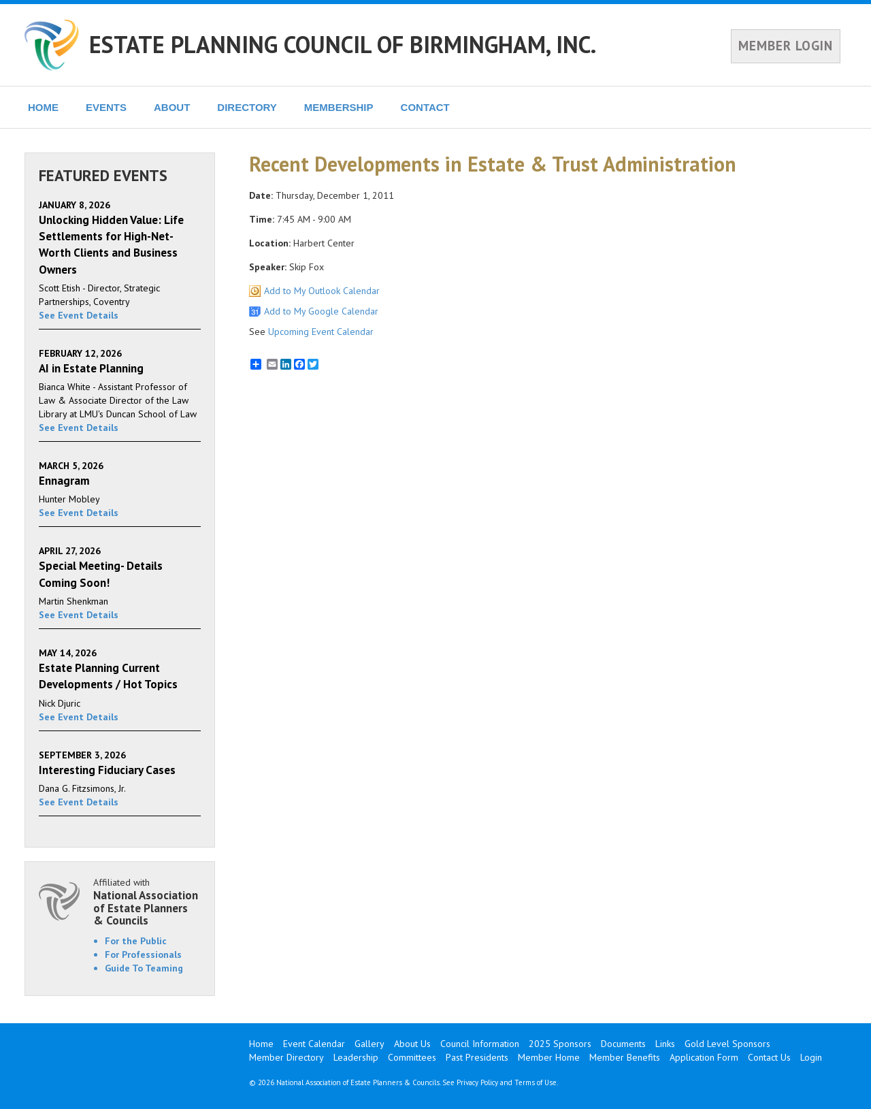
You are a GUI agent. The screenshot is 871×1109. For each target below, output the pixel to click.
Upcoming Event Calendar (321, 331)
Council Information (479, 1044)
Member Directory (286, 1057)
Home (261, 1044)
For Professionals (143, 954)
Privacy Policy (477, 1082)
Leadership (355, 1057)
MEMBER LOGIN (785, 45)
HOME (43, 107)
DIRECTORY (247, 107)
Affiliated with (147, 901)
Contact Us (769, 1057)
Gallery (369, 1044)
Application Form (704, 1057)
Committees (412, 1057)
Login (811, 1057)
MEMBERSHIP (339, 107)
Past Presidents (477, 1057)
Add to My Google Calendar (321, 311)
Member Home (549, 1057)
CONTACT (425, 107)
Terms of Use (535, 1082)
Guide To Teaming (144, 968)
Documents (623, 1044)
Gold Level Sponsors (727, 1044)
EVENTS (106, 107)
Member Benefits (624, 1057)
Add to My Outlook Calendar (322, 291)
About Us (412, 1044)
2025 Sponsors (560, 1044)
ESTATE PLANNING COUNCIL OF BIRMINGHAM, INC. (342, 44)
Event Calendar (314, 1044)
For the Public (136, 941)
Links (665, 1044)
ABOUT (172, 107)
